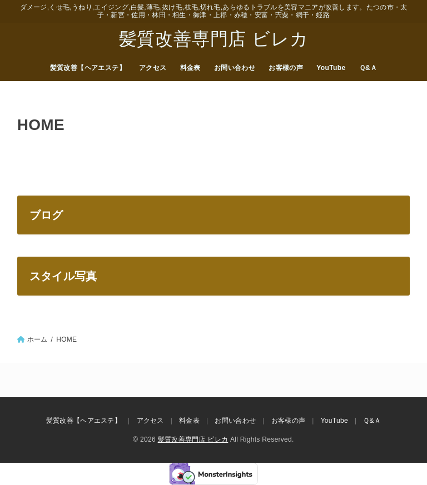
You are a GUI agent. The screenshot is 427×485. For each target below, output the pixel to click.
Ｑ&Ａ (368, 68)
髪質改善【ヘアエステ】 (88, 68)
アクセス (153, 68)
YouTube (330, 68)
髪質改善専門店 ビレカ (214, 39)
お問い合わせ (234, 68)
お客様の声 (286, 68)
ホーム (37, 339)
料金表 (190, 68)
